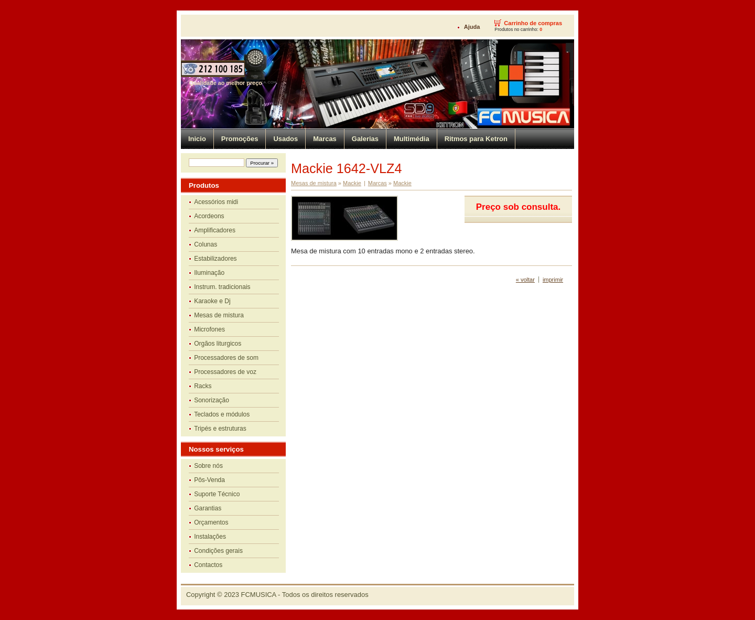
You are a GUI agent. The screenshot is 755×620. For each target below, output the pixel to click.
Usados (285, 139)
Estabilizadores (215, 258)
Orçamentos (211, 522)
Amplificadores (214, 230)
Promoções (239, 139)
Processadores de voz (225, 372)
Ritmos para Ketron (476, 139)
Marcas (325, 139)
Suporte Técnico (217, 494)
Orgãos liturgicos (217, 343)
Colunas (205, 244)
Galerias (365, 139)
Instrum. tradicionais (222, 287)
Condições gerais (218, 550)
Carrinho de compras (533, 23)
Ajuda (472, 27)
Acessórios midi (216, 202)
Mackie (352, 183)
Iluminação (209, 272)
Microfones (209, 329)
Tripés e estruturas (220, 428)
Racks (202, 386)
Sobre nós (208, 465)
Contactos (208, 565)
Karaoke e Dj (212, 301)
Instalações (210, 536)
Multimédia (411, 139)
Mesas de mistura (219, 315)
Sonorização (211, 400)
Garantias (207, 508)
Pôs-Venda (209, 480)
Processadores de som (226, 357)
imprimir (553, 279)
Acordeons (209, 216)
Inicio (197, 139)
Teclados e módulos (222, 414)
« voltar (525, 279)
